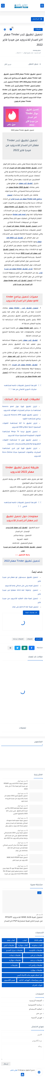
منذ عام (38, 914)
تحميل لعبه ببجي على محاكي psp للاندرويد (21, 586)
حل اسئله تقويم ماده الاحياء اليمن (29, 975)
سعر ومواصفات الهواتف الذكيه (30, 980)
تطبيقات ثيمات (15, 955)
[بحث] (3, 6)
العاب (24, 940)
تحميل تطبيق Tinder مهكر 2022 (22, 561)
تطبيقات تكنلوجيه (35, 950)
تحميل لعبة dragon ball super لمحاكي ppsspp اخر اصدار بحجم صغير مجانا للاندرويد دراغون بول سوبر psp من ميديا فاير (16, 824)
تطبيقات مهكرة (15, 960)
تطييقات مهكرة (36, 970)
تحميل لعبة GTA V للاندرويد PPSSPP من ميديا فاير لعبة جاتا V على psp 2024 (16, 786)
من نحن (39, 1013)
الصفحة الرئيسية (35, 1000)
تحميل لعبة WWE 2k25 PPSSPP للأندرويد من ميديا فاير (17, 859)
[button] (32, 648)
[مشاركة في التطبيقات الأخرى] (10, 648)
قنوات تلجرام (37, 985)
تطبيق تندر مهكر (26, 184)
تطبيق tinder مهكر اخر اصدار (25, 365)
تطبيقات (38, 29)
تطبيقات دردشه (18, 639)
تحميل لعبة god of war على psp (25, 607)
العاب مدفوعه (37, 945)
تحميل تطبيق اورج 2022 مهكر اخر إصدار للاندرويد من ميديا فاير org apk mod (16, 798)
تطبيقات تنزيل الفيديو (14, 950)
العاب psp (11, 940)
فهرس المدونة (36, 1017)
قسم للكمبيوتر (9, 980)
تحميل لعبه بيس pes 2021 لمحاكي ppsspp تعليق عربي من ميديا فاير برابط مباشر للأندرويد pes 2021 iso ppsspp (16, 836)
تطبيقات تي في (36, 955)
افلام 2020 (38, 940)
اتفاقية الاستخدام (35, 1009)
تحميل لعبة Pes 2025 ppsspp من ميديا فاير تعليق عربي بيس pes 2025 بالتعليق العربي (16, 811)
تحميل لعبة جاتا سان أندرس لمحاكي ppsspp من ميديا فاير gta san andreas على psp (15, 848)
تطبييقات (14, 965)
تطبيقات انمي (9, 945)
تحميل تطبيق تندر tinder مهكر (23, 308)
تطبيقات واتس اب (35, 965)
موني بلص (13, 1070)
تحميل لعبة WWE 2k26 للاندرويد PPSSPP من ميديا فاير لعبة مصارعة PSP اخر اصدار (23, 919)
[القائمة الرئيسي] (42, 6)
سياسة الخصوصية (35, 1005)
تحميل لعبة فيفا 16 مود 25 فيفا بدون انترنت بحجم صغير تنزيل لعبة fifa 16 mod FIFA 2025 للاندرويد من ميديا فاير (15, 872)
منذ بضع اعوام (22, 781)
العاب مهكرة (23, 945)
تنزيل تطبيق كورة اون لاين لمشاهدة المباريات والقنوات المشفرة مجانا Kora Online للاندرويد (21, 452)
